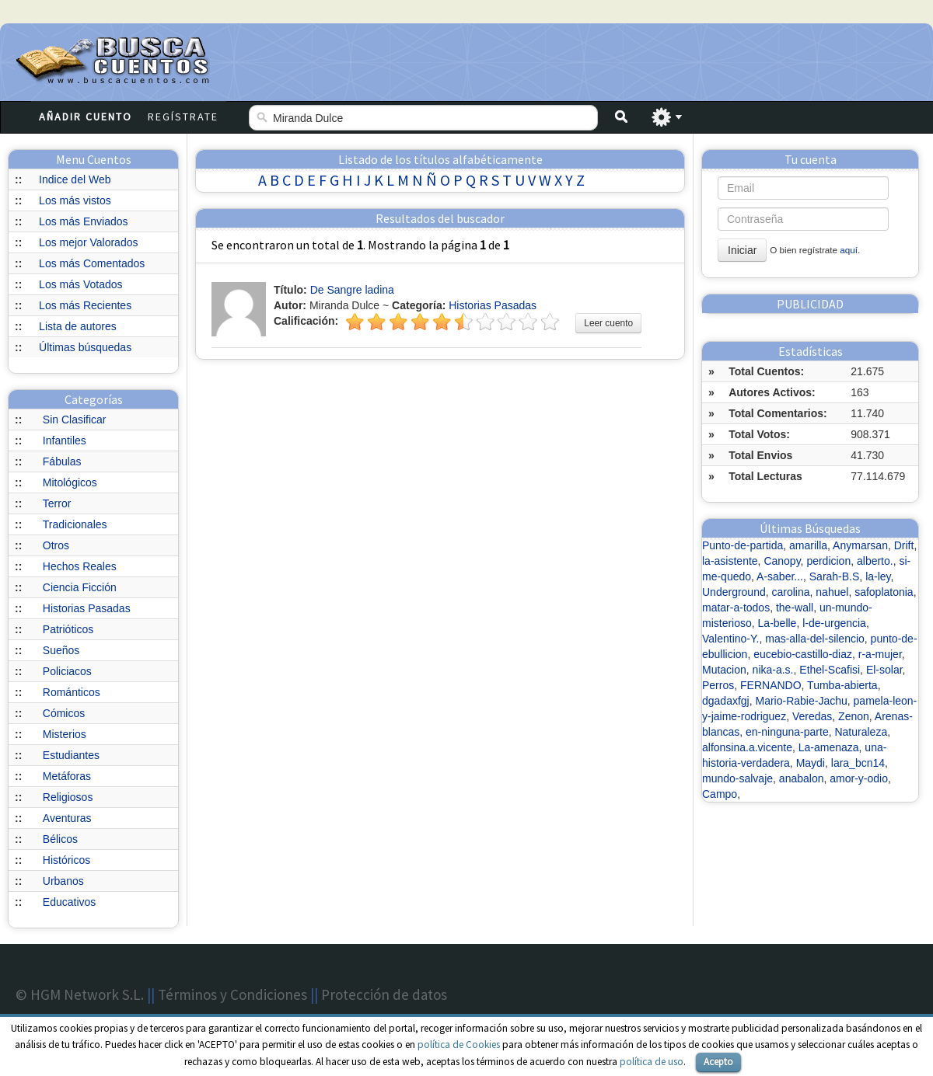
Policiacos (67, 671)
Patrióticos (68, 629)
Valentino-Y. (730, 638)
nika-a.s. (773, 669)
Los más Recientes (85, 305)
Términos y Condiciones (232, 994)
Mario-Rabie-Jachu (801, 701)
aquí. (850, 250)
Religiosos (68, 797)
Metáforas (67, 776)
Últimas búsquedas (85, 347)
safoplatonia (884, 592)
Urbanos (63, 881)
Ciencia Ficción (80, 587)
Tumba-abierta (842, 685)
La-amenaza (828, 747)
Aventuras (67, 818)
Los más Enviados (83, 221)
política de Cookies (459, 1044)
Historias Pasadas (87, 608)
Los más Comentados (92, 263)
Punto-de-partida (742, 545)
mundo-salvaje (737, 778)
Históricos (66, 860)
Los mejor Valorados (88, 242)
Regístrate (183, 117)
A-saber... (780, 576)
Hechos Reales (80, 566)
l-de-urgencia (834, 623)
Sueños (61, 650)
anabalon (801, 778)
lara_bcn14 (858, 763)
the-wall (794, 607)
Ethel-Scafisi (829, 669)
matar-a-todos (736, 607)
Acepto (718, 1061)
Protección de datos (384, 994)
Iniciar (742, 250)
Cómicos (64, 713)
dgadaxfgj (726, 701)
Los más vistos (75, 200)
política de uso (651, 1061)
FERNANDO (771, 685)
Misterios (64, 734)
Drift (904, 545)
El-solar (884, 669)
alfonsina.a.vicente (747, 747)
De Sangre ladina (352, 290)
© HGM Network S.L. (80, 994)
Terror (57, 503)
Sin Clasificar (75, 419)
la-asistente (730, 561)
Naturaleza (860, 732)
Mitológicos (70, 482)
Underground (734, 592)
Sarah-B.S (834, 576)
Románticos (71, 692)
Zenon (853, 716)
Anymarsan (860, 545)
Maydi (810, 763)
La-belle (777, 623)
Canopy (782, 561)
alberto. (875, 561)
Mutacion (724, 669)
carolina (791, 592)
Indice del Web (74, 179)
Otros (56, 545)
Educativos (69, 902)
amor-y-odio (859, 778)
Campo (719, 794)
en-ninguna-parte (787, 732)
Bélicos (60, 839)
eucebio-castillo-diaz (802, 654)
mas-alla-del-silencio (815, 638)
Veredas (812, 716)
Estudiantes (71, 755)
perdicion (828, 561)
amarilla (808, 545)
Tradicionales (75, 524)
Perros (718, 685)
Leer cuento (608, 323)
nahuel (832, 592)
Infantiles (64, 440)
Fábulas (62, 461)
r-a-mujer (880, 654)
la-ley (877, 576)
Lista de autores (78, 326)
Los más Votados (80, 284)
